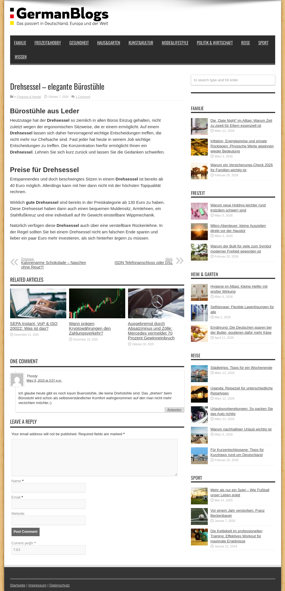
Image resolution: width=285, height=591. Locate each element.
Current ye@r (24, 543)
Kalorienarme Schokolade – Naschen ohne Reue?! (55, 263)
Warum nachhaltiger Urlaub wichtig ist (241, 429)
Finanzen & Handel (29, 96)
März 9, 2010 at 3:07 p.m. (44, 380)
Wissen (21, 56)
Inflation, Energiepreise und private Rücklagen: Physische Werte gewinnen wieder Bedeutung (242, 146)
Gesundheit (79, 42)
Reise (245, 42)
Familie (20, 42)
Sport (263, 42)
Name (16, 481)
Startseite (18, 585)
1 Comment (83, 96)
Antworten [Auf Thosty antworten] (174, 409)
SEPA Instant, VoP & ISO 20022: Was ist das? (34, 326)
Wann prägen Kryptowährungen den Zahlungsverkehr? (90, 328)
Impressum (37, 585)
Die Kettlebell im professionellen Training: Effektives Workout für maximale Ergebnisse (237, 536)
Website (18, 513)
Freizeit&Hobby (48, 42)
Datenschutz (59, 585)
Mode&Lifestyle (175, 42)
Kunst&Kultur (141, 42)
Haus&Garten (108, 42)
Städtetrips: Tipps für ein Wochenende (241, 368)
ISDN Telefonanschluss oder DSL (138, 261)
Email (16, 497)
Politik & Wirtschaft (215, 42)
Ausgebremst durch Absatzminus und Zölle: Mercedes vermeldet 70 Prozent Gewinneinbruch (151, 330)
